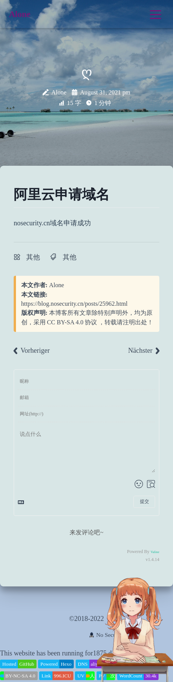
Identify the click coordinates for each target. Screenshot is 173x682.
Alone (56, 285)
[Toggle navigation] (155, 14)
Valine (155, 552)
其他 (33, 257)
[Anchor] (112, 194)
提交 (144, 501)
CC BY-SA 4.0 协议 (72, 322)
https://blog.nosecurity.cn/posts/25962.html (74, 303)
